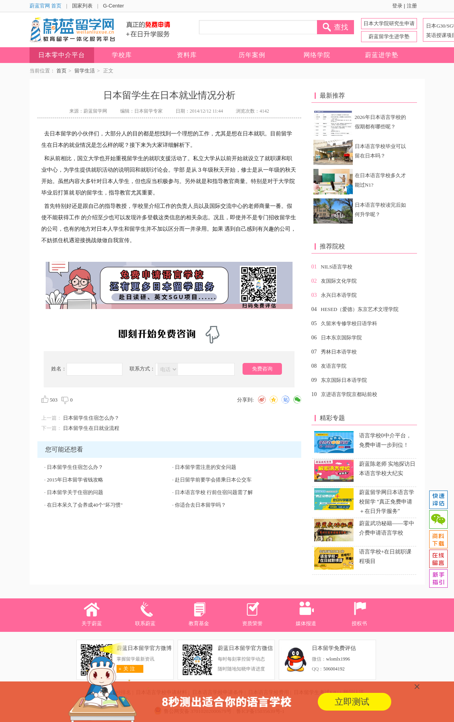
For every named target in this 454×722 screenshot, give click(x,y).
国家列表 (82, 6)
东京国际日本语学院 (344, 380)
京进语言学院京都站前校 (349, 394)
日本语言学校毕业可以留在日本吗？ (380, 151)
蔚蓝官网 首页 (46, 6)
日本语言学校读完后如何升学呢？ (380, 209)
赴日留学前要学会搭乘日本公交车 (213, 480)
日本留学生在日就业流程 (91, 428)
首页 (61, 71)
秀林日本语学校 (339, 352)
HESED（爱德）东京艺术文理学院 (360, 309)
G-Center (113, 6)
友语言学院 (334, 366)
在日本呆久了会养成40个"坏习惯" (85, 505)
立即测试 (352, 702)
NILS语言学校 (337, 267)
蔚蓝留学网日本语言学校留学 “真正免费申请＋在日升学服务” (386, 501)
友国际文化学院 (339, 281)
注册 (412, 6)
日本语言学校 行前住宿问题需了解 (214, 492)
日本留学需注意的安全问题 (205, 467)
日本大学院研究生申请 (389, 23)
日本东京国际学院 (341, 338)
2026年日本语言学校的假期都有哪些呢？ (380, 122)
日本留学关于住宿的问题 (75, 492)
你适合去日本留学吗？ (200, 505)
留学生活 (84, 71)
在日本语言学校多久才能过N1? (380, 180)
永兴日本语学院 (339, 295)
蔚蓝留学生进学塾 (389, 36)
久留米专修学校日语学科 (349, 323)
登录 (397, 6)
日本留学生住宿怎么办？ (91, 418)
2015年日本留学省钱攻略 (75, 480)
